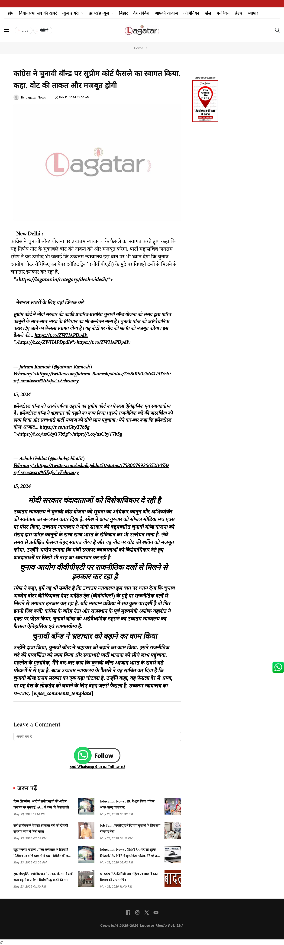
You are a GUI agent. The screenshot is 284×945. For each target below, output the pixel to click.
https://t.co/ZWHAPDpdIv (61, 335)
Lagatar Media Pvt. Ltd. (162, 925)
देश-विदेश (141, 13)
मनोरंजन (222, 13)
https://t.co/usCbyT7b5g (64, 427)
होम (10, 13)
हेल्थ (238, 13)
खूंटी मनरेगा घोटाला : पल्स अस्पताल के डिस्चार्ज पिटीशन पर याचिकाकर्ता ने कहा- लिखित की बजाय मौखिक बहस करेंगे (43, 855)
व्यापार (253, 13)
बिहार (123, 13)
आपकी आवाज (166, 13)
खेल (208, 13)
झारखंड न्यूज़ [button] (101, 13)
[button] (6, 30)
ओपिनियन (191, 13)
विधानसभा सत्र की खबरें (38, 13)
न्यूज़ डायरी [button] (73, 13)
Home (138, 48)
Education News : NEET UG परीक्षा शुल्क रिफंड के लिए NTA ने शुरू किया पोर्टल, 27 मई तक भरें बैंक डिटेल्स (129, 855)
